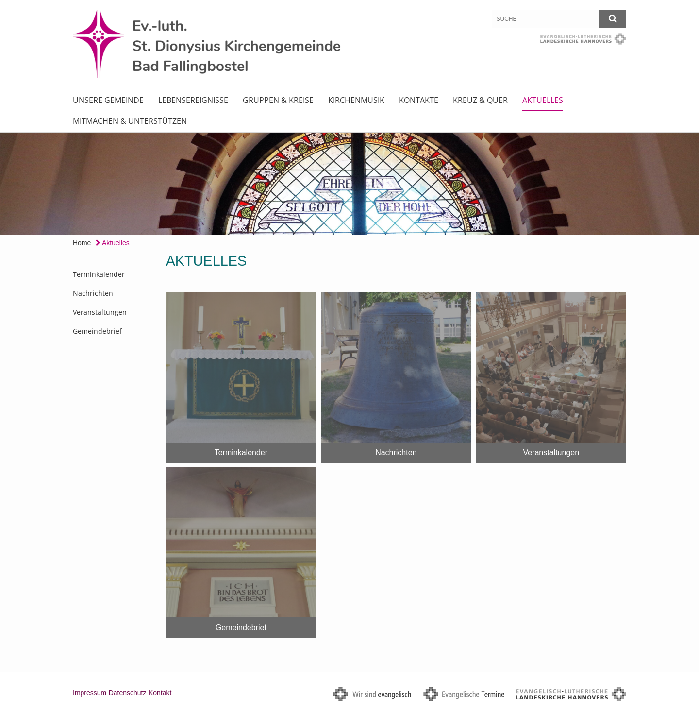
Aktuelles (542, 100)
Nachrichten (93, 293)
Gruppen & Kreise (278, 100)
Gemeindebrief (97, 331)
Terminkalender (99, 274)
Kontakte (418, 100)
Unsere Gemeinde (108, 100)
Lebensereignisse (193, 100)
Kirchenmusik (356, 100)
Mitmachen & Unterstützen (130, 121)
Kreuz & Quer (480, 100)
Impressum (89, 693)
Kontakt (160, 693)
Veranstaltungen (100, 312)
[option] (349, 184)
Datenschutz (128, 693)
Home (82, 243)
